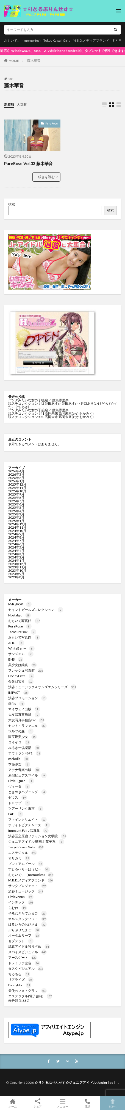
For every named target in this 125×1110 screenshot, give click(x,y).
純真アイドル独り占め (29, 946)
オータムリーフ (24, 935)
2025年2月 (16, 517)
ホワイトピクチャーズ (29, 825)
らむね (17, 908)
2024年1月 (16, 560)
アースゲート (22, 957)
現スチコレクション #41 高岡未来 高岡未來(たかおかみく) (51, 413)
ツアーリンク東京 (25, 808)
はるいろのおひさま (27, 924)
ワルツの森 (21, 731)
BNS (15, 659)
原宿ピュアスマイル (27, 775)
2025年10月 (17, 491)
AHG (16, 643)
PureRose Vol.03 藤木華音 (28, 163)
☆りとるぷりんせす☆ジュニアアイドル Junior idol (76, 1082)
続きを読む (46, 177)
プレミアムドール (25, 864)
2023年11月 (17, 567)
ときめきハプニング (27, 792)
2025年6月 (16, 504)
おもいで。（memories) (22, 40)
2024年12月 (17, 524)
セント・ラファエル (27, 726)
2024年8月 (16, 537)
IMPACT (18, 692)
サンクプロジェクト (27, 886)
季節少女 (19, 764)
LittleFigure (21, 781)
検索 (11, 204)
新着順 (9, 104)
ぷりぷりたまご (24, 930)
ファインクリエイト (27, 819)
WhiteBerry (21, 648)
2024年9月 (16, 534)
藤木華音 (33, 61)
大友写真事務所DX (26, 720)
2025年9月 (16, 494)
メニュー (62, 1103)
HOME (14, 61)
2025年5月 (16, 507)
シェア (37, 1103)
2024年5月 (16, 547)
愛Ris (16, 703)
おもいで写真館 (24, 621)
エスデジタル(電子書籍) (30, 996)
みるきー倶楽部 (24, 748)
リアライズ (21, 979)
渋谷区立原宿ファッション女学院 (37, 836)
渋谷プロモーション (27, 698)
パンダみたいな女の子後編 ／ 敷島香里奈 (38, 400)
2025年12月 (17, 484)
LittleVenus (21, 897)
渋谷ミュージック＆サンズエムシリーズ (42, 687)
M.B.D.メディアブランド (91, 40)
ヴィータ (19, 786)
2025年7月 (16, 501)
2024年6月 (16, 544)
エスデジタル (22, 853)
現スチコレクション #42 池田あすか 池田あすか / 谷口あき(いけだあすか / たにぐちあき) (62, 405)
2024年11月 (17, 527)
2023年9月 (16, 574)
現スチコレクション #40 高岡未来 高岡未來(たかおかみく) (51, 417)
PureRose (51, 123)
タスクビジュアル (25, 968)
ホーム (12, 1103)
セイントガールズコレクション (35, 610)
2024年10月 (17, 531)
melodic (18, 759)
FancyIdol (19, 985)
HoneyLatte (21, 676)
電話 (87, 1103)
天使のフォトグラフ (27, 991)
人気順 (22, 104)
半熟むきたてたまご (27, 913)
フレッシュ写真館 (25, 670)
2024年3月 (16, 554)
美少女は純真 (22, 665)
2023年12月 (17, 564)
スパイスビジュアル (27, 952)
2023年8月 (16, 577)
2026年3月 (16, 474)
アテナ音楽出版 (24, 770)
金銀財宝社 (21, 681)
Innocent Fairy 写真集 (28, 830)
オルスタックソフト (27, 919)
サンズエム (21, 654)
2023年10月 (17, 570)
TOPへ (112, 1103)
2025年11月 (17, 488)
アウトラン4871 (24, 753)
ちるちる (19, 974)
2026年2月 (16, 478)
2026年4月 (16, 471)
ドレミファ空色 (24, 963)
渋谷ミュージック (25, 891)
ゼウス (17, 797)
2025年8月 (16, 498)
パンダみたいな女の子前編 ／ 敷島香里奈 (38, 410)
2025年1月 (16, 521)
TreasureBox (22, 632)
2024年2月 (16, 557)
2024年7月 (16, 541)
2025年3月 (16, 514)
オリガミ (19, 858)
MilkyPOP (20, 604)
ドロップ (19, 803)
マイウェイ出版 (24, 709)
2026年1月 (16, 481)
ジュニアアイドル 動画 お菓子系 (36, 841)
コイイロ (19, 742)
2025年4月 (16, 511)
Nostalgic (19, 615)
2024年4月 (16, 551)
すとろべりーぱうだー (29, 869)
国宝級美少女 (22, 737)
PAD (15, 814)
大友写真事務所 (24, 714)
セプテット (21, 941)
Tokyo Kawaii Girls (56, 40)
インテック (21, 902)
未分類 (13, 1000)
